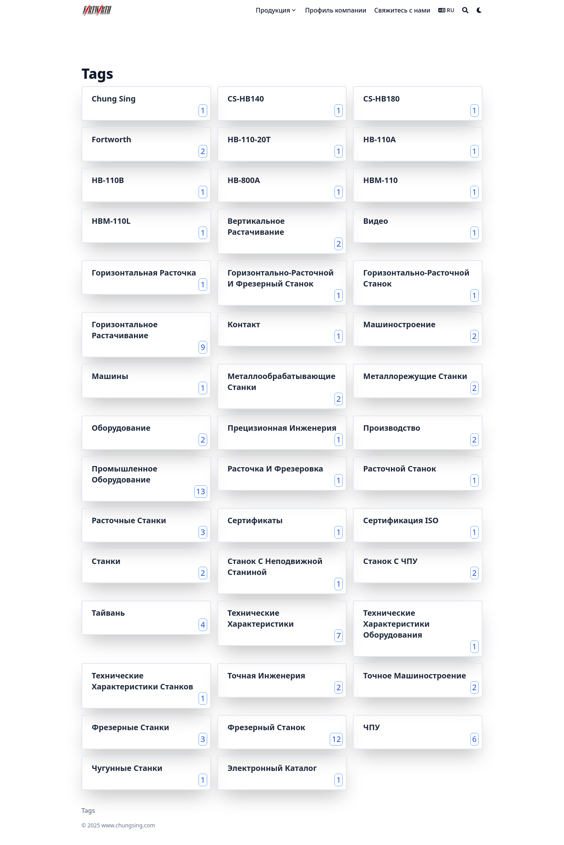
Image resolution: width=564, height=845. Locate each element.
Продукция (273, 10)
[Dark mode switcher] (479, 10)
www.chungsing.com (128, 825)
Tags (88, 810)
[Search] (465, 10)
